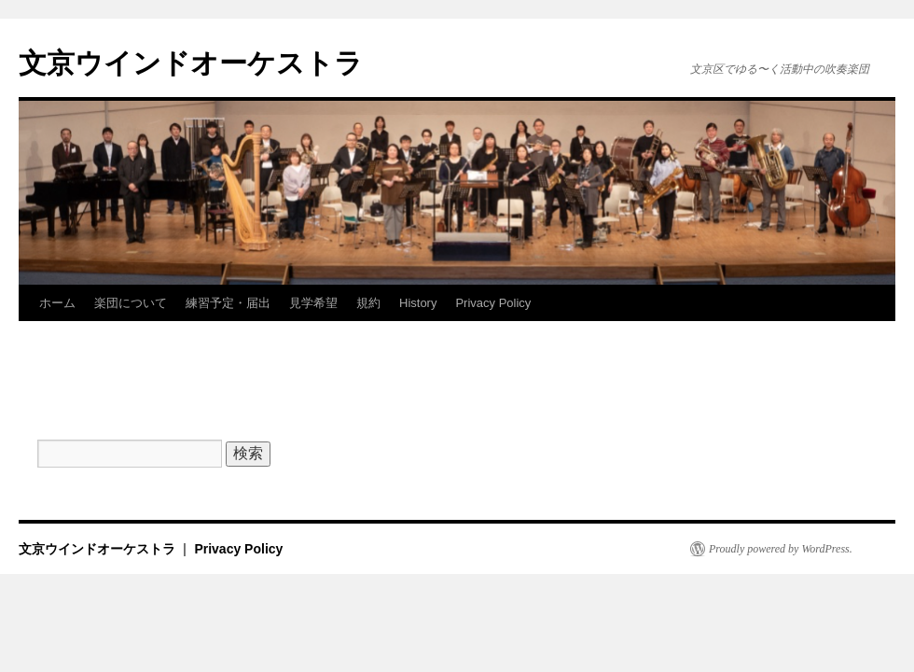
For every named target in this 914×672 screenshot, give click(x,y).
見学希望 (313, 303)
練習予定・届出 (228, 303)
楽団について (130, 303)
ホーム (57, 303)
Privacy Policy (493, 303)
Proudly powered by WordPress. (780, 548)
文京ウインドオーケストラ (191, 63)
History (417, 303)
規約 (368, 303)
